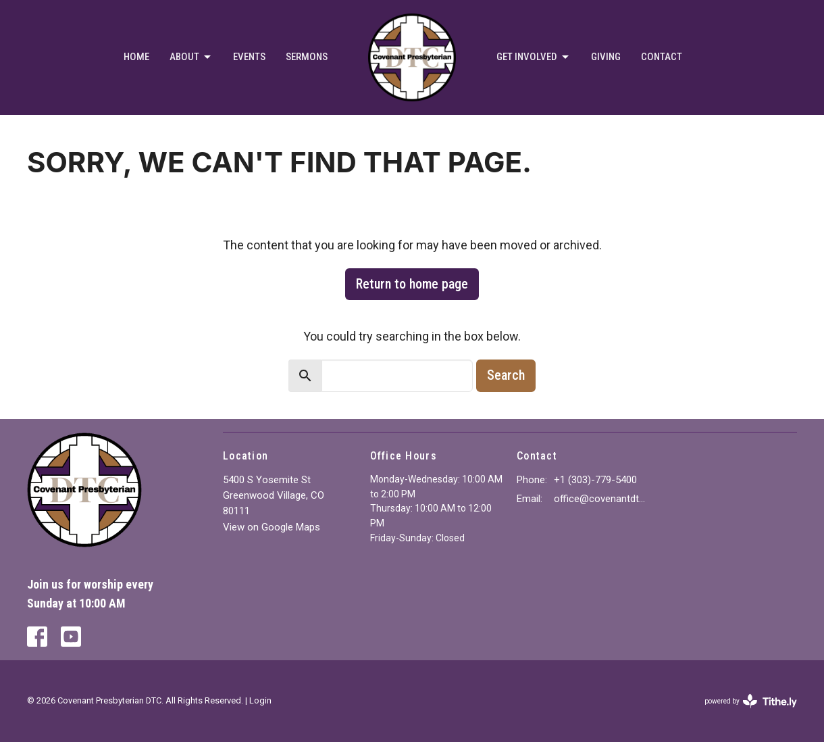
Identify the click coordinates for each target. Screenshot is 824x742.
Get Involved (533, 57)
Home (136, 57)
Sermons (307, 57)
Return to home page (412, 284)
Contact (661, 57)
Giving (606, 57)
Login (260, 700)
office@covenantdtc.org (602, 499)
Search (506, 375)
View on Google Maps (271, 527)
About (191, 57)
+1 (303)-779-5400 (595, 480)
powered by (750, 701)
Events (249, 57)
